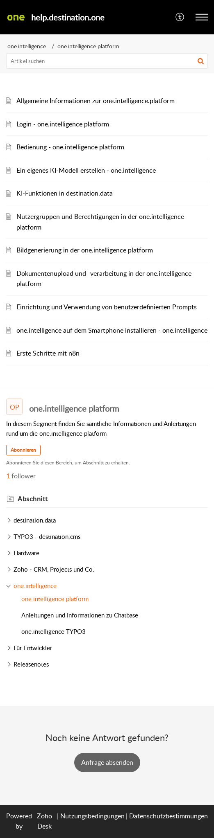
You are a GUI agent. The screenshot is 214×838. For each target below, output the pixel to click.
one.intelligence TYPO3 (53, 631)
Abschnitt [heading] (33, 498)
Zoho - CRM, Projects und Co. (54, 569)
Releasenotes (31, 664)
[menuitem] (180, 17)
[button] (180, 17)
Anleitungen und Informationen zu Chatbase (79, 615)
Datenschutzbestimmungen (168, 815)
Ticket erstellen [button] (107, 762)
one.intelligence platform (55, 599)
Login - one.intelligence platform (62, 123)
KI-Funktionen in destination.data (64, 193)
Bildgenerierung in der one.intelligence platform (84, 250)
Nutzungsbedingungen (92, 815)
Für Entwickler (33, 648)
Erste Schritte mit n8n (48, 353)
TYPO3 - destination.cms (47, 536)
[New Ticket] (107, 762)
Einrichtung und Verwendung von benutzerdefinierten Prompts (106, 306)
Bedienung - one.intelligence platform (70, 146)
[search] (107, 61)
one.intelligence (26, 46)
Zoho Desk (44, 821)
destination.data (35, 520)
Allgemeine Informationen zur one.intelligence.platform (95, 100)
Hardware (26, 553)
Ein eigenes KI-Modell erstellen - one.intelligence (86, 170)
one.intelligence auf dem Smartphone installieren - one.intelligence (111, 330)
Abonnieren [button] (23, 449)
